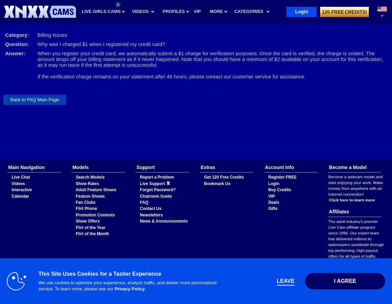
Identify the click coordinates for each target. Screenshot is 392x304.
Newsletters (151, 215)
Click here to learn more (352, 200)
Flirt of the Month (92, 233)
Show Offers (88, 221)
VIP (271, 196)
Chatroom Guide (156, 196)
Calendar (20, 196)
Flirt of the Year (90, 227)
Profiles (174, 11)
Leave (286, 281)
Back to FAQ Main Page (34, 99)
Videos (140, 11)
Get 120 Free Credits (224, 177)
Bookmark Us (217, 183)
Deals (273, 202)
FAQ (144, 202)
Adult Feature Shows (96, 189)
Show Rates (87, 183)
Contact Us (150, 208)
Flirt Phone (86, 208)
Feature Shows (90, 196)
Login (301, 11)
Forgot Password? (158, 189)
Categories (248, 11)
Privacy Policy (130, 288)
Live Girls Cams (101, 8)
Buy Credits (279, 189)
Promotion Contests (95, 215)
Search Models (90, 177)
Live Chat (21, 177)
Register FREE (282, 177)
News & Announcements (164, 221)
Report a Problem (157, 177)
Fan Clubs (85, 202)
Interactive (22, 189)
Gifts (273, 208)
